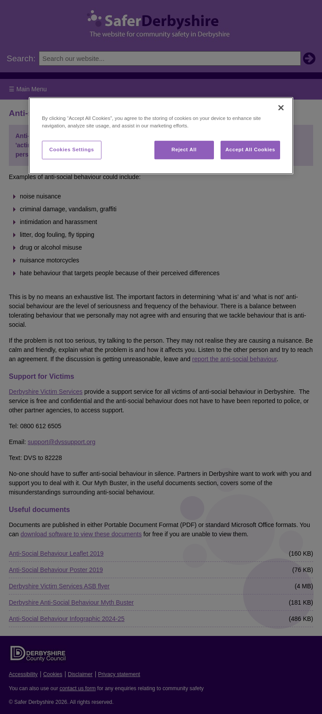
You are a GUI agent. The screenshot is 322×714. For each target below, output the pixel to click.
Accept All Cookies (250, 149)
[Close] (281, 107)
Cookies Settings (71, 149)
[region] (161, 135)
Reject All (184, 149)
